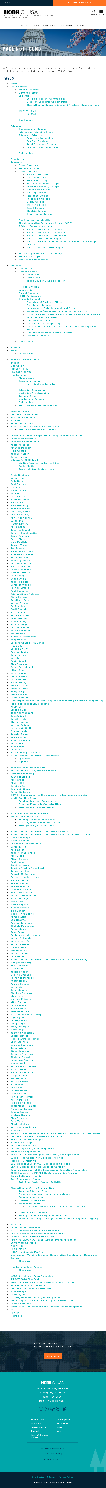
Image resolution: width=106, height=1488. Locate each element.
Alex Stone (17, 856)
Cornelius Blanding (22, 774)
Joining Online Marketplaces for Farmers (44, 1216)
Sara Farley (18, 576)
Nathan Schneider (22, 938)
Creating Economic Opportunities (48, 102)
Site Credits (18, 366)
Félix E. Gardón (20, 941)
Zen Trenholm (19, 966)
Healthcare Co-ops (38, 190)
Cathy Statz (18, 539)
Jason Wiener (19, 1048)
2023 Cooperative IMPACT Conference (35, 1231)
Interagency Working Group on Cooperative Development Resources (54, 1255)
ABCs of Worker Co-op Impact (46, 248)
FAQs (14, 1310)
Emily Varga (18, 692)
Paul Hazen (18, 862)
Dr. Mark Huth (19, 957)
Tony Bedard (18, 640)
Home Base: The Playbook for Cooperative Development (46, 1307)
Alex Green (18, 780)
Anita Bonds (18, 527)
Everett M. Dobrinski (23, 874)
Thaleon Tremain (21, 1057)
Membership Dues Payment (27, 1267)
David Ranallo (19, 661)
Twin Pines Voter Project (26, 1179)
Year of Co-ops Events (44, 25)
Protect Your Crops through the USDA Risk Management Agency (59, 1219)
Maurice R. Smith (21, 999)
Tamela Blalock (20, 886)
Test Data (17, 1225)
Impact (15, 363)
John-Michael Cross (23, 853)
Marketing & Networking (34, 393)
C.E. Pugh (16, 487)
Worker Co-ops (36, 205)
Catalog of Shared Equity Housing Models (37, 1298)
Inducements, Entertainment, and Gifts (51, 308)
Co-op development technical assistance (44, 1194)
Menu (101, 14)
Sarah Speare (19, 990)
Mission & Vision (29, 287)
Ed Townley (18, 606)
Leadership (26, 290)
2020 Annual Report (23, 1143)
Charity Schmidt (21, 1021)
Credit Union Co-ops (39, 214)
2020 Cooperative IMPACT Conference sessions (41, 832)
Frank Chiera (19, 490)
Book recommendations (34, 260)
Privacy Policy (19, 369)
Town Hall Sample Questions (36, 469)
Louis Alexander (21, 570)
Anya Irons (17, 783)
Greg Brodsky (19, 618)
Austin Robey (19, 981)
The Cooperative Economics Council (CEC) (45, 223)
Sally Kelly (17, 481)
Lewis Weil (17, 987)
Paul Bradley (18, 622)
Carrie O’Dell (19, 1094)
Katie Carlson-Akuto (23, 1066)
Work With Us (27, 111)
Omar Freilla (18, 947)
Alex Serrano (19, 664)
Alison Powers (19, 689)
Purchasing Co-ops (38, 199)
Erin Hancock (19, 950)
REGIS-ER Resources (23, 1146)
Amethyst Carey (21, 600)
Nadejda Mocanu (21, 1103)
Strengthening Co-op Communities (32, 1188)
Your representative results (28, 768)
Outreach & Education (32, 1200)
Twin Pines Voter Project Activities (41, 1182)
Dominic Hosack (20, 865)
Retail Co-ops (35, 208)
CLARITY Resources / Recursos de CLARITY (38, 1167)
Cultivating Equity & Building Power (33, 1149)
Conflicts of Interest (39, 305)
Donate (15, 1258)
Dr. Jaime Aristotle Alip (25, 935)
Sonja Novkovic (20, 475)
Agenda (23, 762)
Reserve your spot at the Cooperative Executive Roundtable (49, 1170)
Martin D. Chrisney (22, 551)
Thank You (25, 1261)
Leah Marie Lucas (21, 889)
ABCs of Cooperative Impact (37, 226)
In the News (26, 354)
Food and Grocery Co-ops (43, 187)
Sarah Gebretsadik (22, 667)
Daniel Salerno (20, 698)
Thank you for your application (46, 281)
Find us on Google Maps (51, 1401)
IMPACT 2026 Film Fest (25, 1279)
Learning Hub (19, 1295)
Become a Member (79, 3)
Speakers (24, 759)
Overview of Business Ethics (44, 302)
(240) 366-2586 (52, 1397)
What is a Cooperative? (25, 1152)
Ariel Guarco (18, 932)
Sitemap (51, 1477)
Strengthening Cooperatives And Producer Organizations (63, 105)
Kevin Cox (17, 707)
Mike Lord (17, 503)
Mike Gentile (18, 451)
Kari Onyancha (19, 557)
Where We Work (29, 90)
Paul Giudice (18, 484)
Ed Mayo (16, 493)
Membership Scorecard (33, 399)
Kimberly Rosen (20, 561)
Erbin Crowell (19, 695)
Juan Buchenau (20, 908)
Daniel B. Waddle (21, 585)
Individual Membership (41, 384)
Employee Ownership (40, 138)
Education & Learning (32, 390)
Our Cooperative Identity (34, 220)
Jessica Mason (19, 972)
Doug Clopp (18, 1024)
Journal (23, 25)
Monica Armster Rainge (25, 1039)
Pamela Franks (20, 734)
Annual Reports (28, 293)
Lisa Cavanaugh (20, 838)
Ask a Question (51, 1454)
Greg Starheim (20, 1042)
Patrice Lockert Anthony (26, 1015)
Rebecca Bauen (20, 944)
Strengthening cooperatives (36, 826)
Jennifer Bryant (20, 530)
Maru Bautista (19, 542)
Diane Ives (17, 750)
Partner (31, 114)
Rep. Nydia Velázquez (24, 1127)
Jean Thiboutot (20, 582)
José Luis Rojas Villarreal (26, 753)
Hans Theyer (18, 673)
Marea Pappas (19, 905)
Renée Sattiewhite (22, 1097)
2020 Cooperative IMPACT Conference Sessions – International (50, 835)
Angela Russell (20, 615)
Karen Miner (18, 478)
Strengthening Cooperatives (36, 807)
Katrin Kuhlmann (21, 631)
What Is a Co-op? (29, 257)
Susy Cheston (19, 1069)
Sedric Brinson (20, 1036)
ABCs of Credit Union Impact (45, 238)
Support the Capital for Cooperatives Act (37, 1158)
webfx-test (18, 1246)
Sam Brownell (19, 920)
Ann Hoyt (16, 1088)
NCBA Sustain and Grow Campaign (32, 1276)
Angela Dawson (20, 984)
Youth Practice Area (23, 798)
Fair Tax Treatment (38, 141)
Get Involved (27, 153)
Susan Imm (17, 521)
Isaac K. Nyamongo (22, 914)
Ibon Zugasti (18, 911)
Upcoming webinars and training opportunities (56, 1206)
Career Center (28, 272)
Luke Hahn (17, 969)
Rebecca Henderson (23, 896)
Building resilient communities (38, 820)
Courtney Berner (21, 512)
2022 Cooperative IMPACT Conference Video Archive (44, 1173)
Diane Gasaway (20, 1051)
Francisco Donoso (22, 1109)
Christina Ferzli (20, 628)
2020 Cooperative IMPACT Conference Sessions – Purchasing (49, 960)
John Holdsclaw (20, 509)
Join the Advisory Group (34, 1191)
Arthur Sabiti (19, 929)
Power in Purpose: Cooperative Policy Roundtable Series (46, 436)
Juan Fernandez (20, 777)
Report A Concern (38, 336)
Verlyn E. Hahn (20, 603)
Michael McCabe (21, 567)
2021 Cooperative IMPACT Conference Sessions (40, 1164)
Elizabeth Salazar (21, 893)
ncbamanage (18, 1291)
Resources (17, 162)
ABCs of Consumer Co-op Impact (47, 235)
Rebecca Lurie (20, 954)
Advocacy (17, 126)
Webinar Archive (29, 168)
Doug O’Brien (19, 676)
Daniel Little (18, 847)
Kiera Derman (19, 597)
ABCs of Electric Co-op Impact (46, 232)
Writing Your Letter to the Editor (39, 463)
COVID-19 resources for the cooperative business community (49, 795)
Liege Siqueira (20, 1075)
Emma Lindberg (20, 789)
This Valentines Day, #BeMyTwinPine (33, 771)
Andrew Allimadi (21, 564)
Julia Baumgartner (22, 554)
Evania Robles (19, 1112)
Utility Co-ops (35, 202)
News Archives (20, 411)
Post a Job (33, 278)
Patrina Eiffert (20, 588)
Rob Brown (17, 548)
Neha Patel (17, 902)
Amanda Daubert (21, 448)
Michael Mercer (20, 880)
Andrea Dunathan (21, 923)
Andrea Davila (19, 652)
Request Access (29, 396)
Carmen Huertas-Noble (25, 877)
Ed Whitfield (19, 719)
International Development (43, 147)
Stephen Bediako (21, 993)
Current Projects (29, 93)
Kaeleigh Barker (21, 445)
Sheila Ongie (18, 579)
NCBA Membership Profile (27, 1252)
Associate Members (23, 417)
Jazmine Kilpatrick (22, 1033)
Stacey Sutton (19, 1082)
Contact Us (25, 269)
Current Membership (23, 439)
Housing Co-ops (36, 193)
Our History (26, 342)
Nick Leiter (18, 996)
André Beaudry (20, 515)
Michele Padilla (20, 841)
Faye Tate (17, 1121)
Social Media (26, 466)
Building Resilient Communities (46, 99)
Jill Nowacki (18, 1085)
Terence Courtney (22, 1054)
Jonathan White (20, 740)
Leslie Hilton (18, 496)
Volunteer (33, 275)
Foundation (18, 159)
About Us (16, 266)
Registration (18, 1249)
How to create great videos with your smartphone (42, 1282)
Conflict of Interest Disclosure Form (49, 333)
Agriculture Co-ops (39, 174)
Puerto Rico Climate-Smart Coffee (32, 1237)
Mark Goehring (20, 506)
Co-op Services (28, 165)
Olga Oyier (17, 1018)
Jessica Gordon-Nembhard (27, 868)
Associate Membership (25, 442)
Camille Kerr (18, 655)
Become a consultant (32, 1197)
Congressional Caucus (32, 129)
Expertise (25, 96)
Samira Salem (19, 737)
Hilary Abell (18, 670)
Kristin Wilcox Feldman (25, 594)
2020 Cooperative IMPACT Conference (35, 756)
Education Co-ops (38, 181)
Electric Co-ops (36, 211)
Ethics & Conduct (29, 299)
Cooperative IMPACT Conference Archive (37, 1136)
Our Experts (26, 120)
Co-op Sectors (28, 171)
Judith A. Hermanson (23, 637)
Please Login (27, 378)
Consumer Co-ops (38, 178)
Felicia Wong (19, 625)
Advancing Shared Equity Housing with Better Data (43, 1301)
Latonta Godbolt (21, 728)
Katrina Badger (20, 725)
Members (16, 1316)
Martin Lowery (19, 524)
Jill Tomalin (18, 612)
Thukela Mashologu (22, 926)
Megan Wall (18, 1063)
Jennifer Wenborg (22, 713)
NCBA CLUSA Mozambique (27, 1140)
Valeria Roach (19, 1091)
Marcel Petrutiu (20, 573)
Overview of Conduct (40, 320)
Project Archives (21, 372)
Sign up (15, 420)
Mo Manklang (19, 682)
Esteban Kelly (19, 649)
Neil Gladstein (19, 1079)
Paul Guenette (19, 591)
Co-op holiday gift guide (26, 1176)
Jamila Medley (19, 883)
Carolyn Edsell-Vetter (24, 533)
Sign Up (51, 1356)
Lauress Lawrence (22, 1045)
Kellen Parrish (19, 1100)
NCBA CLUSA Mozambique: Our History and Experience (45, 1155)
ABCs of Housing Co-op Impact (46, 229)
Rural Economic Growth (41, 144)
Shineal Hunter (20, 731)
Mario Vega (18, 1030)
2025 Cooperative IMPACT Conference (35, 427)
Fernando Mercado (22, 978)
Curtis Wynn (18, 1005)
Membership (18, 375)
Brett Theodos (20, 609)
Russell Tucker (20, 545)
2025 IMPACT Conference (74, 25)
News (14, 351)
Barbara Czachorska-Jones (27, 643)
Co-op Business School (33, 1213)
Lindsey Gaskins (21, 1115)
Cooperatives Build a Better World (32, 1288)
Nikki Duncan (19, 1002)
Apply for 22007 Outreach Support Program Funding (44, 1240)
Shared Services (21, 1304)
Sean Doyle (18, 747)
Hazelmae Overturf (23, 1060)
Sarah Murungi (19, 899)
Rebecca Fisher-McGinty (26, 844)
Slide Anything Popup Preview (29, 813)
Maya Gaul (17, 646)
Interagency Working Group (36, 132)
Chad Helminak (20, 1124)
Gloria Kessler (19, 722)
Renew (15, 1313)
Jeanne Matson (20, 454)
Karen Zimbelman (21, 792)
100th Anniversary (30, 296)
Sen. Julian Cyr (20, 716)
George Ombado (21, 975)
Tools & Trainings (29, 1203)
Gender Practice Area (24, 816)
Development (19, 87)
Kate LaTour (18, 850)
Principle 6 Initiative (23, 1161)
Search (94, 14)
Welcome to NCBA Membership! (38, 405)
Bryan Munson (19, 457)
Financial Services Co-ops (43, 184)
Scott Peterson (20, 500)
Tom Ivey (16, 1130)
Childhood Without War (25, 1228)
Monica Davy (18, 1008)
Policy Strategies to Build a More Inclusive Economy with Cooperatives (55, 1133)
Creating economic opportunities (39, 823)
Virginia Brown (20, 1011)
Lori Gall (16, 658)
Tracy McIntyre (20, 1027)
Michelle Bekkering (23, 1072)
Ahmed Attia (18, 917)
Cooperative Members (25, 414)
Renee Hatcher (20, 871)
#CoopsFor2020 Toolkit (26, 460)
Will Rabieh (18, 634)
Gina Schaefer (19, 686)
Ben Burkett (18, 743)
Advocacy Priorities (31, 135)
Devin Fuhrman (20, 536)
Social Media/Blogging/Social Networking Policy (57, 311)
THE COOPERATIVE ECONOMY (37, 430)
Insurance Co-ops (37, 196)
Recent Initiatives (22, 423)
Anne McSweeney (21, 518)
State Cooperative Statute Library (40, 254)
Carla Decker (19, 679)
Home (14, 84)
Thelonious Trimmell (23, 1106)
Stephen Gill (18, 710)
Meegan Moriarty (21, 963)
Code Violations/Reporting (44, 324)
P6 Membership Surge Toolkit (29, 1285)
